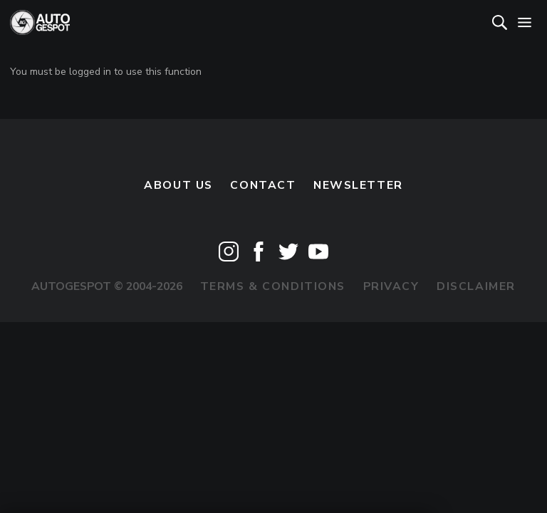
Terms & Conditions (272, 286)
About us (178, 185)
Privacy (391, 286)
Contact (263, 185)
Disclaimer (476, 286)
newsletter (358, 185)
